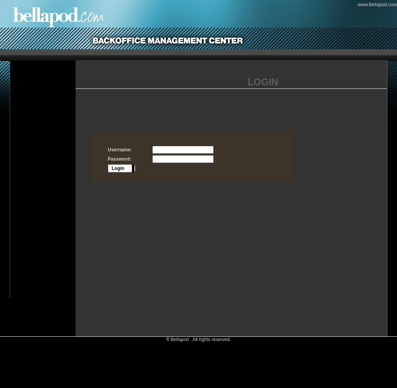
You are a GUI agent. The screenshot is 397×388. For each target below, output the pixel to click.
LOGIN (263, 81)
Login (118, 168)
